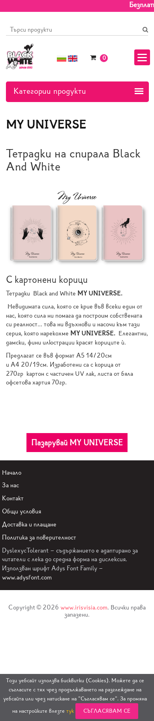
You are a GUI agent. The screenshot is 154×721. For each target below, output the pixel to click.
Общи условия (21, 511)
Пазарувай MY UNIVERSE (77, 442)
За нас (10, 485)
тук (70, 711)
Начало (11, 472)
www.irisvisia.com (83, 607)
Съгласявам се (106, 711)
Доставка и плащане (29, 524)
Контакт (13, 498)
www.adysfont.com (27, 577)
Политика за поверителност (39, 537)
